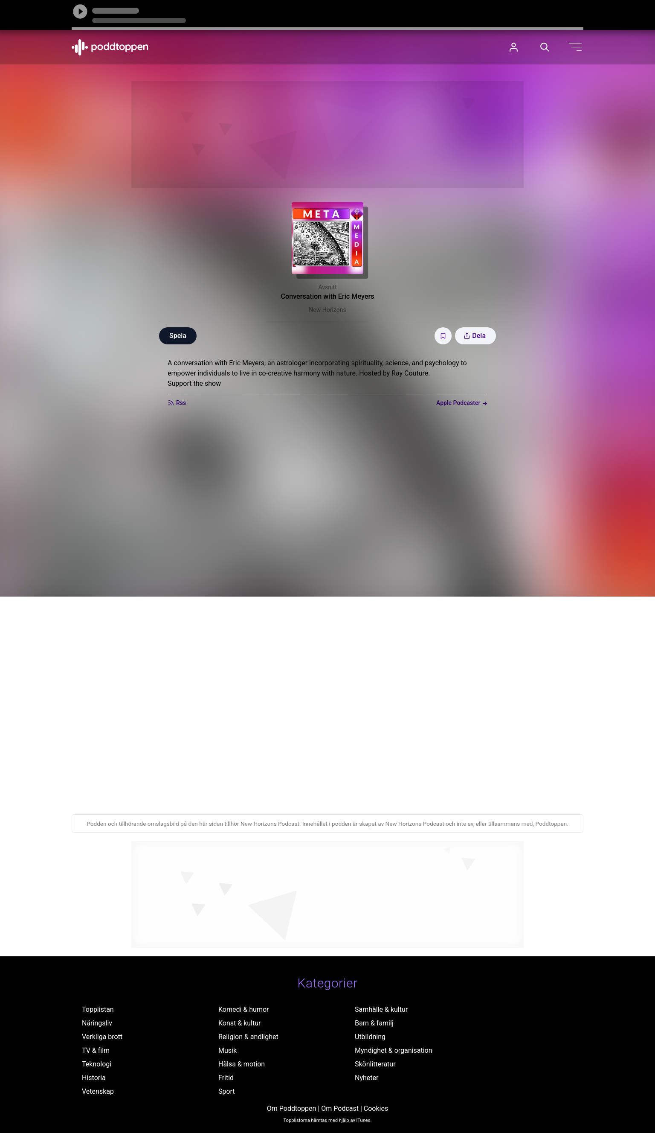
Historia (94, 1078)
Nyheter (366, 1078)
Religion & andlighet (248, 1037)
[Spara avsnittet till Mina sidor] (443, 335)
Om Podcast (340, 1108)
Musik (227, 1050)
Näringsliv (97, 1023)
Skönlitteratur (375, 1064)
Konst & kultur (239, 1023)
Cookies (376, 1108)
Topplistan (98, 1009)
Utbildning (370, 1037)
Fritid (226, 1078)
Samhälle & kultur (381, 1009)
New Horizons (327, 309)
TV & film (96, 1050)
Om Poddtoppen (291, 1108)
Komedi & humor (243, 1009)
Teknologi (96, 1064)
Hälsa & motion (241, 1064)
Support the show (194, 383)
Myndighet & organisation (393, 1050)
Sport (226, 1091)
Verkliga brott (102, 1037)
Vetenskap (98, 1091)
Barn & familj (374, 1023)
